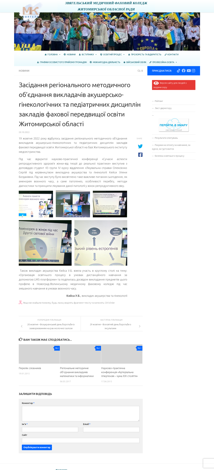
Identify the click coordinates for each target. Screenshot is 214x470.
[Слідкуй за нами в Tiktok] (179, 70)
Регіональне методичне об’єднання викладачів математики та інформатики (77, 372)
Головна (54, 54)
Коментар (28, 403)
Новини (71, 54)
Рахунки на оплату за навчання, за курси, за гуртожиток (171, 147)
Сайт (24, 435)
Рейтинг (159, 101)
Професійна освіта (164, 62)
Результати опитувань (166, 138)
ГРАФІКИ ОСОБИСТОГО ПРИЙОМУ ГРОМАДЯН (63, 62)
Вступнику (89, 54)
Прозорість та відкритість (146, 54)
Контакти (173, 54)
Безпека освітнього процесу (169, 155)
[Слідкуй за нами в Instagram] (193, 70)
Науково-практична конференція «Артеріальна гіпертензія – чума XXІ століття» (119, 372)
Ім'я (25, 424)
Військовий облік (136, 62)
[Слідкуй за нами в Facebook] (183, 70)
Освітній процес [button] (114, 54)
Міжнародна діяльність (106, 62)
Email (86, 424)
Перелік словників (30, 368)
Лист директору (163, 108)
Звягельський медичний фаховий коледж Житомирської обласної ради (106, 6)
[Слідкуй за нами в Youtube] (188, 70)
